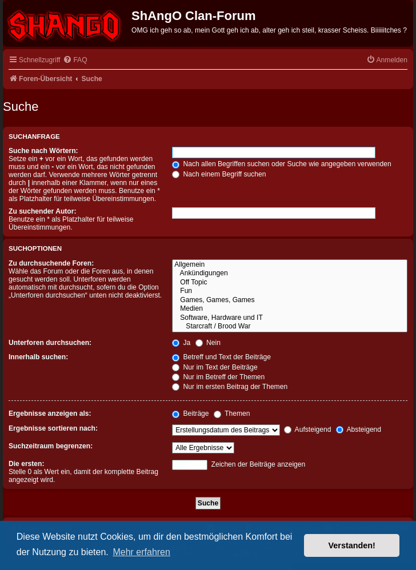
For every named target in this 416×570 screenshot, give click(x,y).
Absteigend (358, 429)
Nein (208, 343)
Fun (289, 291)
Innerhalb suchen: (38, 357)
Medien (289, 309)
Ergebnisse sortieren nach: (53, 428)
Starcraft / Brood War (289, 326)
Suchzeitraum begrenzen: (51, 446)
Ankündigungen (289, 273)
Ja (181, 343)
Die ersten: (27, 464)
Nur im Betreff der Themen (218, 377)
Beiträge (190, 414)
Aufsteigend (307, 429)
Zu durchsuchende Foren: (51, 263)
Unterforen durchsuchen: (50, 343)
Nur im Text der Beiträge (215, 367)
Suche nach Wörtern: (43, 151)
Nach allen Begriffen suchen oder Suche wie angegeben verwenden (281, 164)
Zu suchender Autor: (42, 211)
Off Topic (289, 282)
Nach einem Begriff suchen (219, 174)
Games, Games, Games (289, 300)
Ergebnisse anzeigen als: (50, 414)
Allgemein (289, 265)
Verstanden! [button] (352, 545)
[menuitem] (75, 60)
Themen (232, 414)
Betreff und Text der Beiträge (221, 357)
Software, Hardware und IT (289, 318)
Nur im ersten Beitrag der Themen (229, 387)
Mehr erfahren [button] (141, 552)
